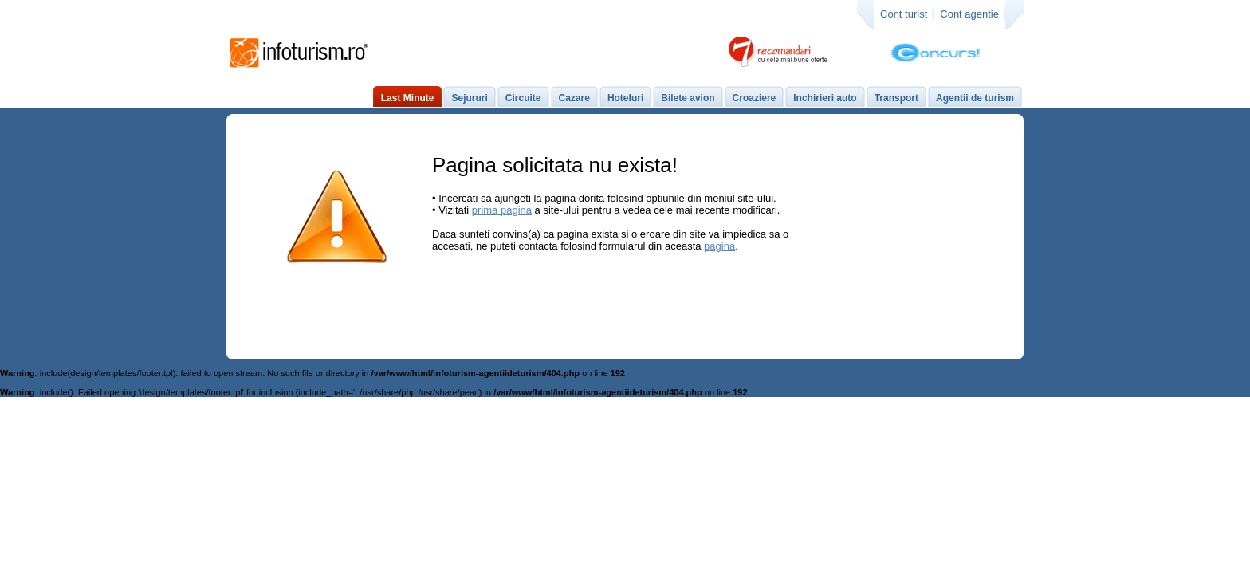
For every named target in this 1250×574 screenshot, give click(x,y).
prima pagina (502, 210)
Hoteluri (625, 98)
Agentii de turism (975, 98)
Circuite (523, 98)
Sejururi (469, 98)
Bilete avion (687, 98)
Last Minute (407, 98)
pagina (719, 246)
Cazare (574, 98)
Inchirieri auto (824, 98)
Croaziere (754, 98)
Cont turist (903, 14)
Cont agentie (969, 14)
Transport (896, 98)
